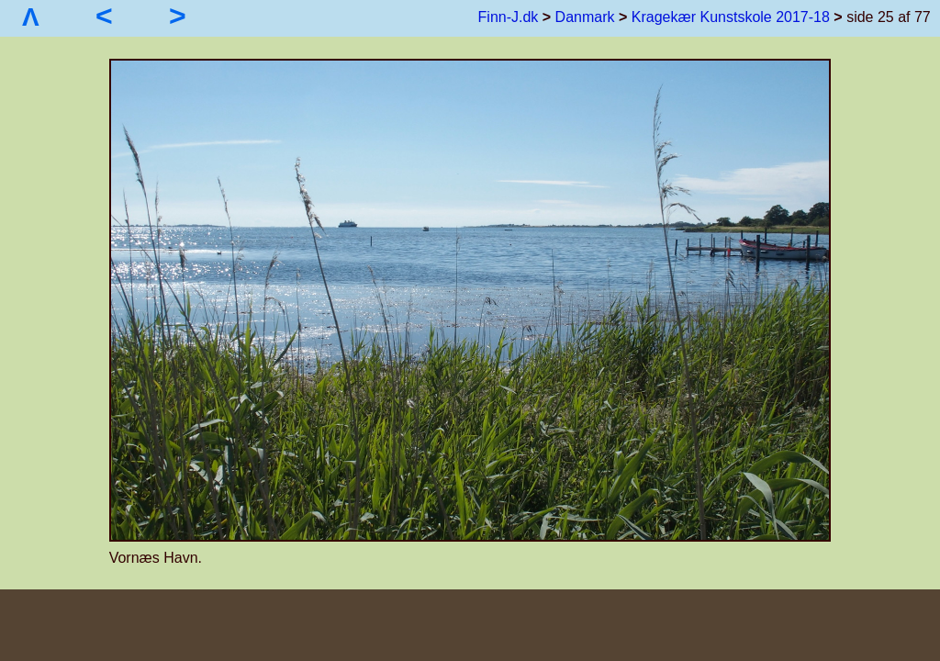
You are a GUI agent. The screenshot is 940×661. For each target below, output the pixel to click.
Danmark (585, 17)
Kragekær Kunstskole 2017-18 (731, 17)
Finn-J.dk (508, 17)
